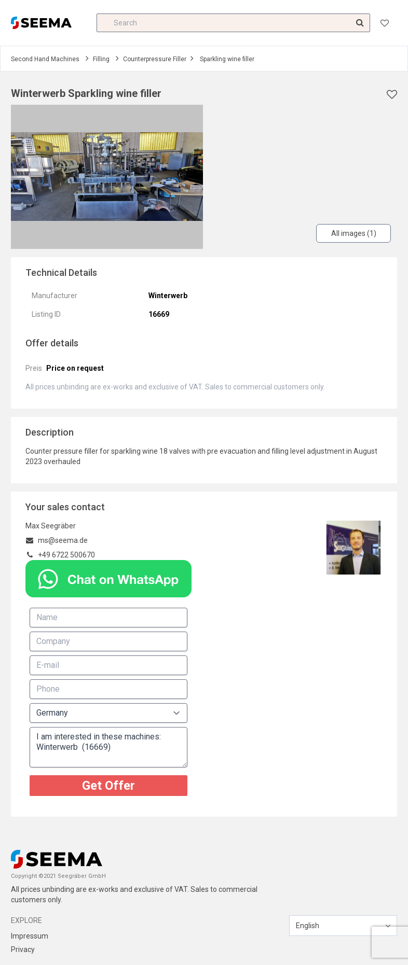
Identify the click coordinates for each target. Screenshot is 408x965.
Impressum (29, 936)
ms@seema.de (63, 540)
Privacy (23, 949)
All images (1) (353, 233)
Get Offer (108, 785)
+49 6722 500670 (66, 555)
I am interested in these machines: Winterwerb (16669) (108, 747)
